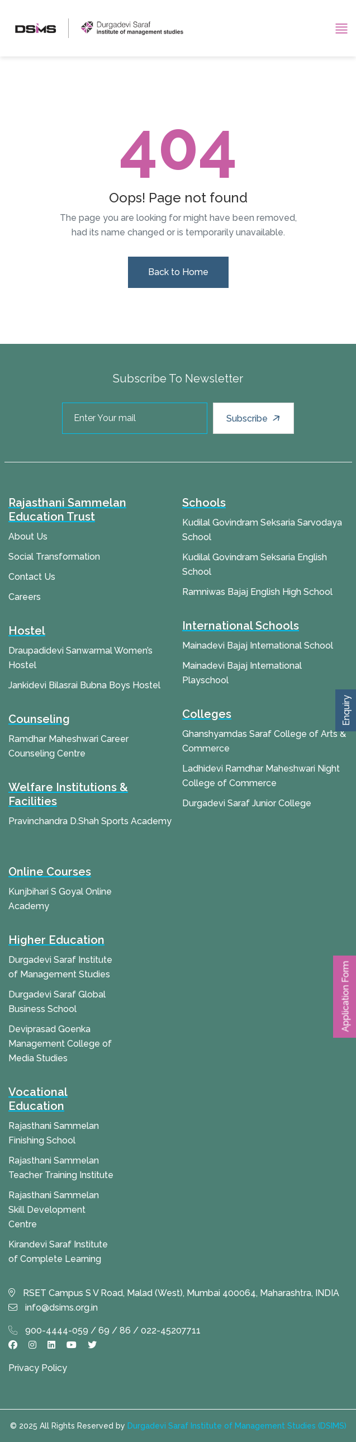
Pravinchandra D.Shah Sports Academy (90, 821)
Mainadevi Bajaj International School (257, 645)
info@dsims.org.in (53, 1307)
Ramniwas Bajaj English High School (257, 592)
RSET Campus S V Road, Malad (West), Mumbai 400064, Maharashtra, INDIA (173, 1293)
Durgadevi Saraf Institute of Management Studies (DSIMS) (236, 1425)
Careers (24, 597)
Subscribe (254, 418)
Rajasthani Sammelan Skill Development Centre (53, 1210)
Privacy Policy (37, 1368)
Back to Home (178, 272)
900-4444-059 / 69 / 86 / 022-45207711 (104, 1330)
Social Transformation (54, 556)
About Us (28, 536)
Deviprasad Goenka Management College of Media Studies (60, 1043)
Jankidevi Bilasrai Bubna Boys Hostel (84, 685)
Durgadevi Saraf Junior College (246, 803)
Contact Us (31, 576)
